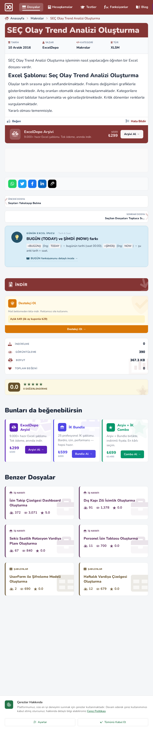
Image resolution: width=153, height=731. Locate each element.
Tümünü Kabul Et (113, 722)
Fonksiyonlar (116, 7)
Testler (88, 7)
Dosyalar (31, 7)
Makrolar (83, 47)
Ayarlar (40, 722)
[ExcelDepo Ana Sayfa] (9, 7)
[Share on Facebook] (32, 184)
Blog (142, 7)
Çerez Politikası (96, 711)
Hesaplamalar (60, 7)
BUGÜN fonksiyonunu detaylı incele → (52, 258)
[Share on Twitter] (22, 184)
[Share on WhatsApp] (12, 184)
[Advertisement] (79, 159)
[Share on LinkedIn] (42, 184)
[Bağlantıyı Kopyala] (52, 184)
